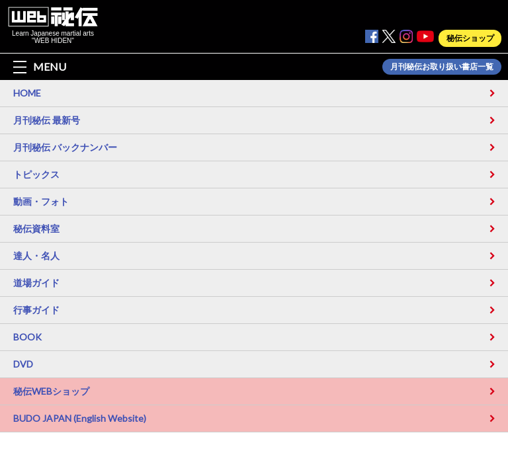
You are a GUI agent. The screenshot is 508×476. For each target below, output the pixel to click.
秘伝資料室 (36, 228)
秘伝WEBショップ (51, 391)
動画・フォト (41, 201)
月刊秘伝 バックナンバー (65, 147)
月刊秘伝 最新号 (46, 120)
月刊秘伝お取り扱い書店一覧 (441, 66)
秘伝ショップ (470, 38)
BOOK (27, 336)
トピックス (36, 174)
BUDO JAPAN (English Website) (79, 418)
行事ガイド (36, 309)
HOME (27, 93)
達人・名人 (36, 255)
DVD (23, 364)
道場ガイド (36, 282)
